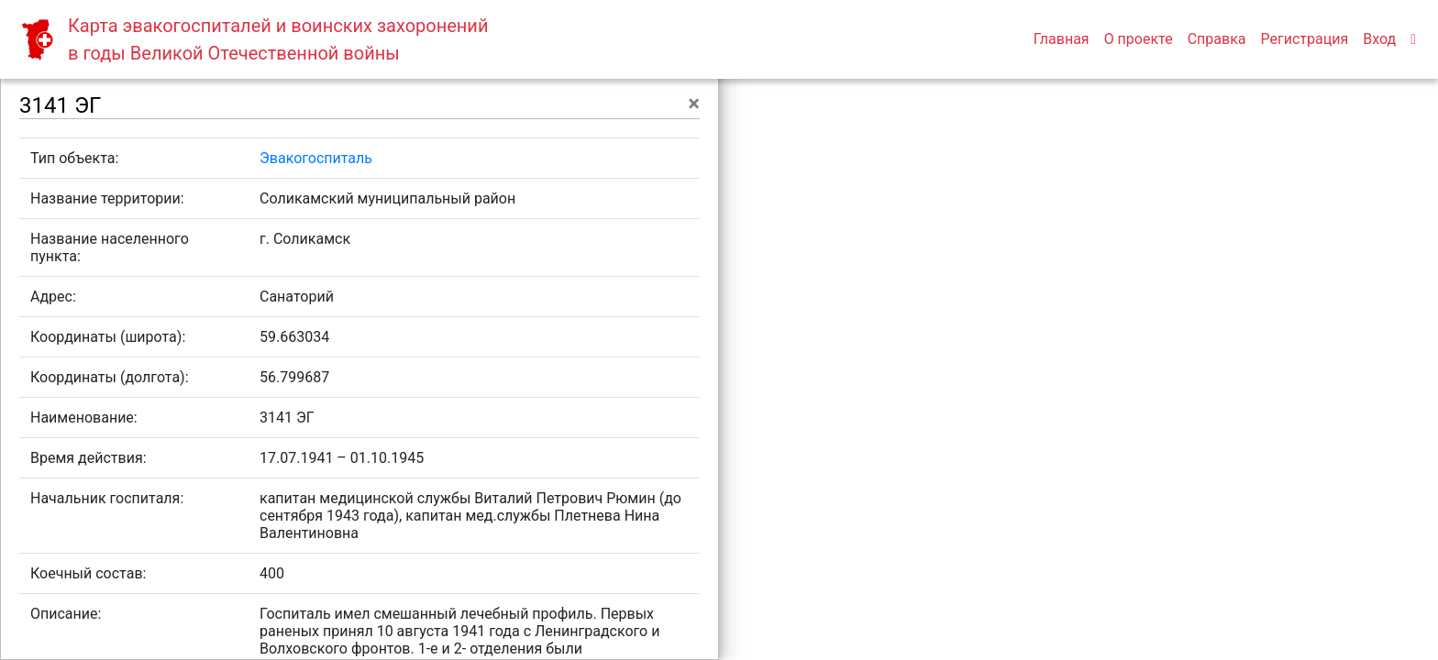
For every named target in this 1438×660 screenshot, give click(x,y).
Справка (1217, 39)
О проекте (1138, 39)
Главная (1062, 39)
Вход (1379, 39)
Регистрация (1305, 39)
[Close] (694, 104)
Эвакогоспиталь (316, 158)
